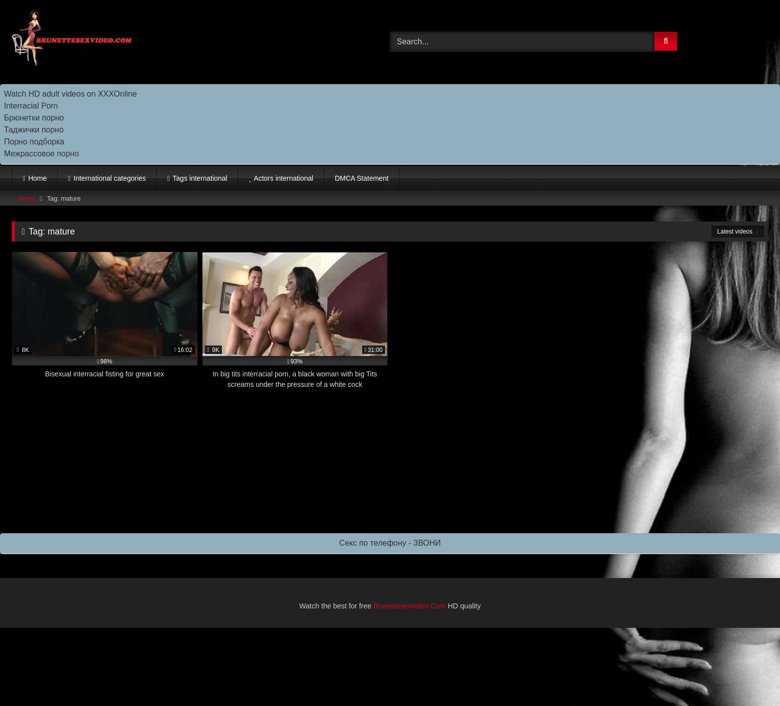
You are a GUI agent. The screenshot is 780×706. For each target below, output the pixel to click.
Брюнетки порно (34, 118)
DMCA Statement (362, 178)
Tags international (200, 178)
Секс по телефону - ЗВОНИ (390, 543)
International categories (110, 178)
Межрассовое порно (41, 153)
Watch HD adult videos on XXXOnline (70, 94)
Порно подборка (34, 141)
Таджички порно (34, 129)
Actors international (283, 178)
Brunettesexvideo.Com (410, 606)
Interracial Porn (31, 106)
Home (37, 178)
